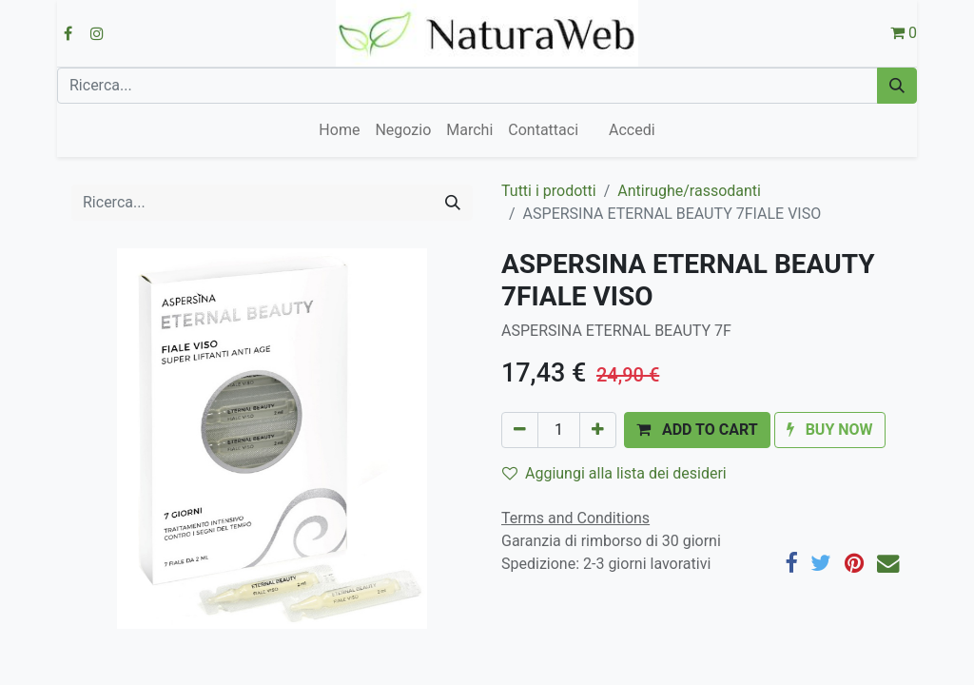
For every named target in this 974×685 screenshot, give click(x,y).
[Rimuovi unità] (519, 430)
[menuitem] (339, 130)
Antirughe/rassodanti (689, 191)
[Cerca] (897, 86)
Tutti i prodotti (548, 191)
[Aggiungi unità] (597, 430)
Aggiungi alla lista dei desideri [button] (614, 473)
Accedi (632, 130)
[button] (697, 430)
